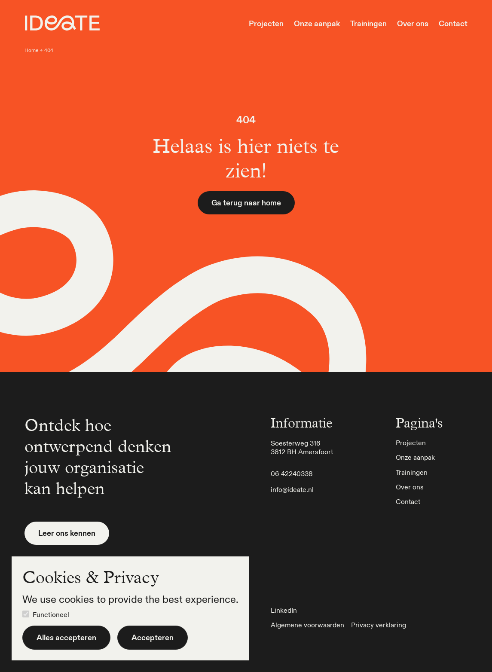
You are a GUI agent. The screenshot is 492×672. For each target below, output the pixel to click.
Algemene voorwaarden (307, 625)
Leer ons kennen (66, 533)
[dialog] (130, 608)
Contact (453, 23)
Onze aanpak (317, 23)
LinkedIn (284, 610)
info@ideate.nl (292, 489)
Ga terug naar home (246, 203)
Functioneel (51, 614)
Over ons (412, 23)
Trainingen (368, 23)
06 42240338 (292, 473)
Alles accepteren (66, 637)
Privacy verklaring (378, 625)
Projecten (266, 23)
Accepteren (152, 637)
